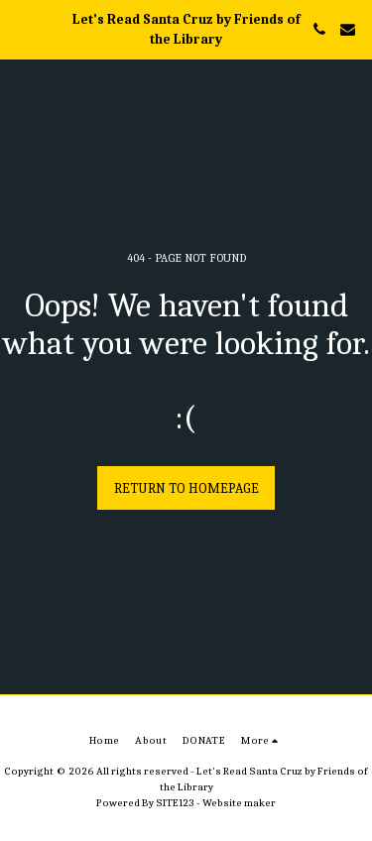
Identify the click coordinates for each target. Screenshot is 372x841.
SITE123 (175, 802)
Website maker (239, 802)
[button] (22, 28)
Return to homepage (186, 488)
